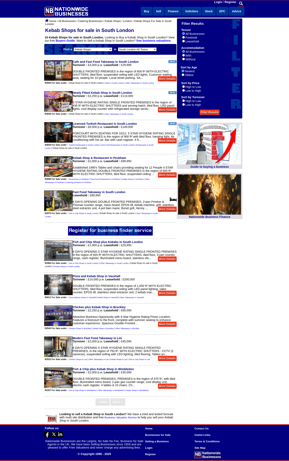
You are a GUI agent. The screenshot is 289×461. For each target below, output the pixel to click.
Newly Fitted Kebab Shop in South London (102, 92)
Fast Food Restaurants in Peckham (105, 179)
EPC (222, 11)
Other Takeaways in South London (139, 83)
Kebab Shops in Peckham (132, 179)
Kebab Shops (113, 21)
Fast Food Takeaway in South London (99, 192)
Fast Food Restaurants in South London (117, 145)
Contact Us (201, 428)
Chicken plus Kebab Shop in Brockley (99, 307)
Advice (236, 11)
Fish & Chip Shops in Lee (139, 359)
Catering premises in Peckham (79, 182)
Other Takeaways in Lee (99, 359)
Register (230, 2)
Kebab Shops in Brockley (103, 328)
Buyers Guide (65, 40)
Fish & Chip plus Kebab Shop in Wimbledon (103, 369)
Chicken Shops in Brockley (80, 328)
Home (52, 21)
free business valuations (153, 40)
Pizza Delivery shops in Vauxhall (82, 297)
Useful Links (202, 434)
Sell (158, 11)
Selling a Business (157, 441)
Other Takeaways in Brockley (127, 328)
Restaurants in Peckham (79, 179)
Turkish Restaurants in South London (84, 145)
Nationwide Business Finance (209, 216)
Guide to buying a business (209, 166)
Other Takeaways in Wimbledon (111, 390)
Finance (173, 11)
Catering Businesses (90, 21)
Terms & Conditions (207, 441)
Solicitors (191, 11)
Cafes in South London (114, 83)
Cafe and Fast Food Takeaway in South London (106, 61)
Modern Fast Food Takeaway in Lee (97, 338)
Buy (146, 11)
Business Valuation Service (121, 417)
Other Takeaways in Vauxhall (132, 297)
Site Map (200, 447)
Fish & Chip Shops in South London (84, 213)
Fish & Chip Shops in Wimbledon (82, 390)
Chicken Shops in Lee (78, 359)
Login (218, 2)
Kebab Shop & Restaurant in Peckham (99, 157)
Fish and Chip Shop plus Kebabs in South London (108, 242)
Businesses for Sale (158, 434)
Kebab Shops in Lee (118, 359)
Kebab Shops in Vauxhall (107, 297)
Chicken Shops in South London (66, 266)
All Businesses (67, 21)
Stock (209, 11)
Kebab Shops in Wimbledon (137, 390)
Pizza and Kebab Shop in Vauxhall (96, 276)
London (127, 21)
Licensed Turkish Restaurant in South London (105, 123)
